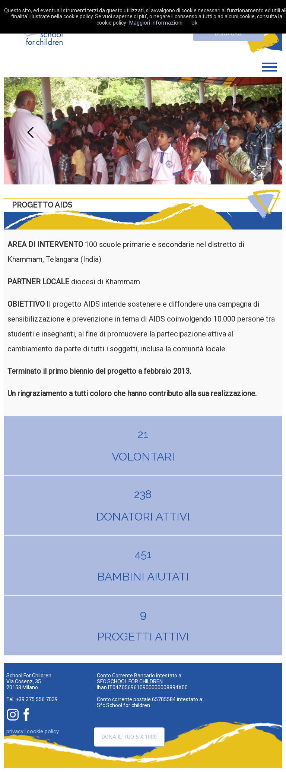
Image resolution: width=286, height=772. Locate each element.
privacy (14, 731)
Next (257, 130)
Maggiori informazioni (155, 22)
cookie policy (43, 731)
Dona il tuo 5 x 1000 (129, 737)
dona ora (228, 33)
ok (194, 22)
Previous (28, 130)
